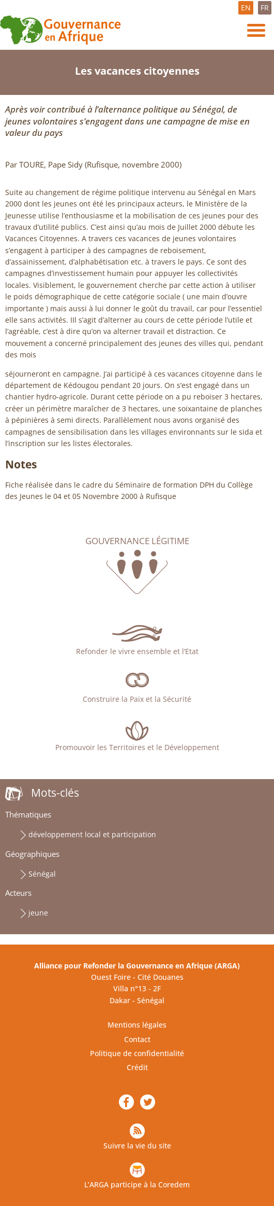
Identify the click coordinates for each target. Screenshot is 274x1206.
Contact (137, 1039)
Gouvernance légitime (137, 541)
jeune (38, 913)
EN (246, 7)
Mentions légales (137, 1025)
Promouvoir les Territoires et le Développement (137, 747)
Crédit (137, 1067)
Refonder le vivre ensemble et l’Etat (137, 651)
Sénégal (42, 874)
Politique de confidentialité (137, 1053)
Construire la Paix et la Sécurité (137, 699)
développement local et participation (92, 834)
